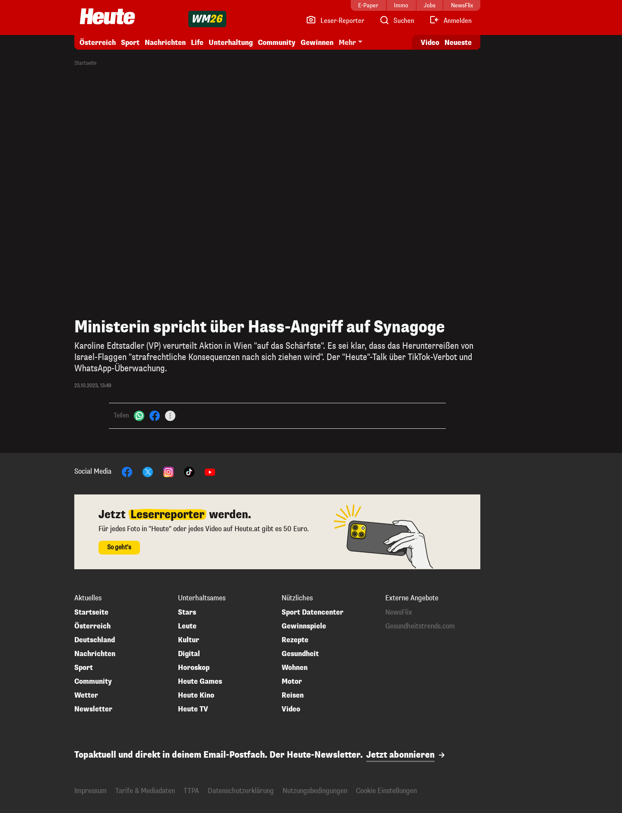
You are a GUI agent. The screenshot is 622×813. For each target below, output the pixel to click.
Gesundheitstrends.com (420, 626)
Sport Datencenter (312, 612)
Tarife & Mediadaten (145, 790)
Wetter (86, 695)
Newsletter (93, 709)
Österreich (97, 42)
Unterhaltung (231, 42)
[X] (148, 471)
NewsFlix (398, 612)
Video (291, 709)
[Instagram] (168, 471)
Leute (187, 626)
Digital (189, 654)
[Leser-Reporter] (335, 21)
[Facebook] (154, 415)
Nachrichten (165, 42)
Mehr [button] (347, 42)
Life (197, 42)
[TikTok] (189, 471)
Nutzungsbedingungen (314, 790)
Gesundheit (300, 654)
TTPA (191, 790)
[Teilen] (170, 415)
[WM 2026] (207, 19)
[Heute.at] (107, 16)
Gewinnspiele (304, 626)
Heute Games (200, 681)
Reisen (293, 695)
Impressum (90, 790)
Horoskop (193, 667)
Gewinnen (317, 42)
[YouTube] (210, 471)
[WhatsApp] (139, 415)
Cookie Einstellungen (386, 790)
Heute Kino (196, 695)
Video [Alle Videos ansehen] (430, 42)
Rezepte (295, 640)
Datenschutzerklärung (241, 790)
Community (276, 42)
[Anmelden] (450, 21)
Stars (187, 612)
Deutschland (94, 640)
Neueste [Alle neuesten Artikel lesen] (458, 42)
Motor (292, 681)
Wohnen (295, 667)
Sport (130, 42)
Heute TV (193, 709)
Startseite (85, 63)
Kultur (188, 640)
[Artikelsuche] (396, 21)
